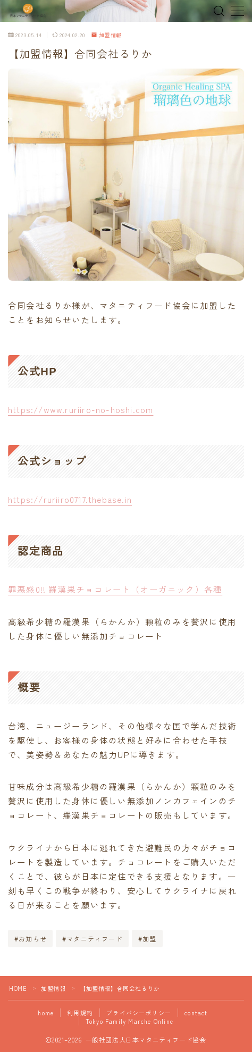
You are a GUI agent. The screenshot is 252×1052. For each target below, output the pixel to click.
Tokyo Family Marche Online (129, 1021)
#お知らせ (30, 938)
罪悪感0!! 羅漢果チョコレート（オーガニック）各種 (115, 589)
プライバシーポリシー (138, 1012)
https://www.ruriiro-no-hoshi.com (80, 409)
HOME (18, 988)
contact (195, 1012)
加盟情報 (106, 35)
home (46, 1012)
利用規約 (80, 1012)
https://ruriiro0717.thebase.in (70, 499)
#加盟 (147, 938)
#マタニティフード (92, 938)
